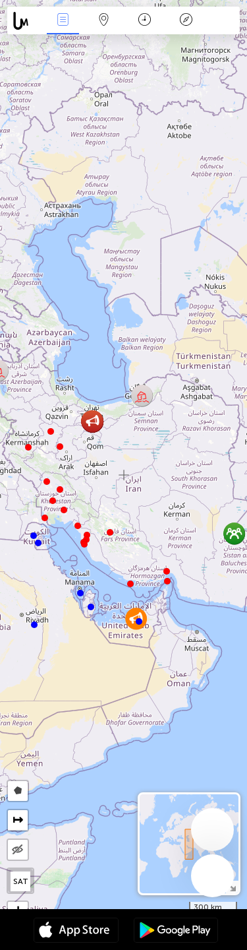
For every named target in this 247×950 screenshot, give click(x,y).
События (62, 21)
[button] (167, 581)
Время (144, 21)
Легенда (185, 21)
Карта (104, 21)
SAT (20, 881)
